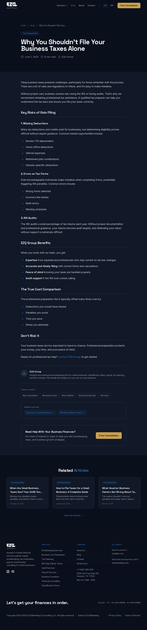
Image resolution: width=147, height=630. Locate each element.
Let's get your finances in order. (37, 602)
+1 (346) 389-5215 (85, 569)
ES (112, 5)
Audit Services (48, 568)
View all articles (73, 515)
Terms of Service (132, 615)
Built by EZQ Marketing (88, 615)
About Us (81, 550)
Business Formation (50, 577)
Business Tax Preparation (40, 412)
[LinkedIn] (8, 571)
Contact (91, 5)
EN (105, 5)
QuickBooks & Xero (51, 585)
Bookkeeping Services (52, 550)
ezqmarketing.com (120, 563)
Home (23, 25)
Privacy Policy (115, 615)
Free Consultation (129, 5)
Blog (73, 5)
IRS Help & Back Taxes (72, 412)
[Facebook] (13, 571)
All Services (82, 563)
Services (62, 5)
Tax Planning (47, 559)
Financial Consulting (51, 581)
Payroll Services (49, 572)
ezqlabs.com (117, 553)
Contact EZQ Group (69, 356)
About (81, 5)
